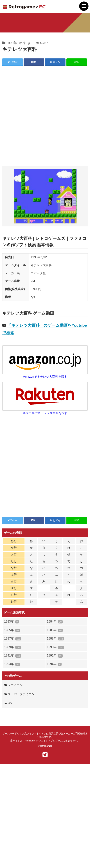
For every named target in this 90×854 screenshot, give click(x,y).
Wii (8, 703)
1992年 (55, 655)
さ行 (14, 554)
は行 (14, 574)
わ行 (14, 601)
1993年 (12, 664)
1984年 (55, 621)
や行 (14, 588)
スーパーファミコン (19, 694)
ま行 (14, 581)
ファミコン (13, 685)
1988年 (55, 638)
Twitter (12, 61)
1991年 (12, 655)
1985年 (12, 630)
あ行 (14, 541)
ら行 (14, 594)
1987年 (12, 638)
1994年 (54, 664)
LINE (76, 61)
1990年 (11, 43)
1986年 (55, 630)
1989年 (12, 647)
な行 (14, 568)
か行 (22, 43)
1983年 (11, 621)
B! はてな (55, 61)
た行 (14, 561)
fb (33, 61)
